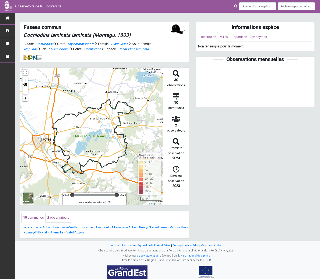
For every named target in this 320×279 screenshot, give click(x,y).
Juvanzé (88, 227)
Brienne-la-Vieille (66, 227)
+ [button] (25, 80)
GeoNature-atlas (149, 255)
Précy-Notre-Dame (156, 227)
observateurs (58, 218)
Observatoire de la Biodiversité (38, 6)
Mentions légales (211, 245)
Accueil (115, 245)
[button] (25, 85)
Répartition (241, 37)
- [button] (25, 91)
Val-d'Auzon (97, 232)
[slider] (72, 195)
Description (208, 37)
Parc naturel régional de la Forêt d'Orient (146, 245)
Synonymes (261, 37)
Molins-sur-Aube (126, 227)
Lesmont (104, 227)
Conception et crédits (186, 245)
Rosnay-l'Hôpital (56, 232)
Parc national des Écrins (195, 255)
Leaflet (150, 203)
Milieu (224, 37)
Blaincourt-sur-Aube (36, 227)
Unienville (78, 232)
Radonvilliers (31, 232)
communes (33, 218)
